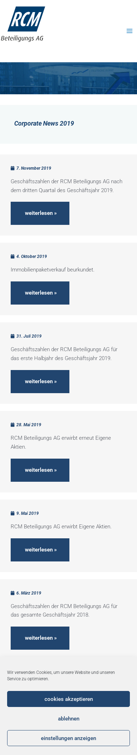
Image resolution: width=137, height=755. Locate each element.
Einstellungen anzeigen (68, 738)
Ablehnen (68, 719)
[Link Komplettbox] (68, 195)
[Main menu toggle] (129, 31)
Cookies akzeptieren (68, 699)
